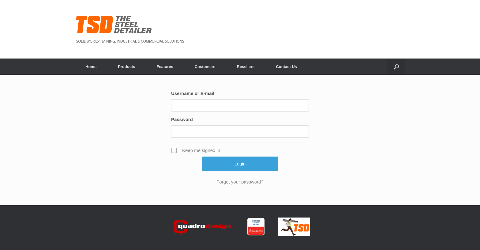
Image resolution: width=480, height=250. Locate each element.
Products (126, 66)
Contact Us (286, 66)
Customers (205, 66)
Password (182, 119)
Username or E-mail (192, 93)
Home (90, 66)
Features (164, 66)
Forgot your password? (239, 181)
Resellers (246, 66)
